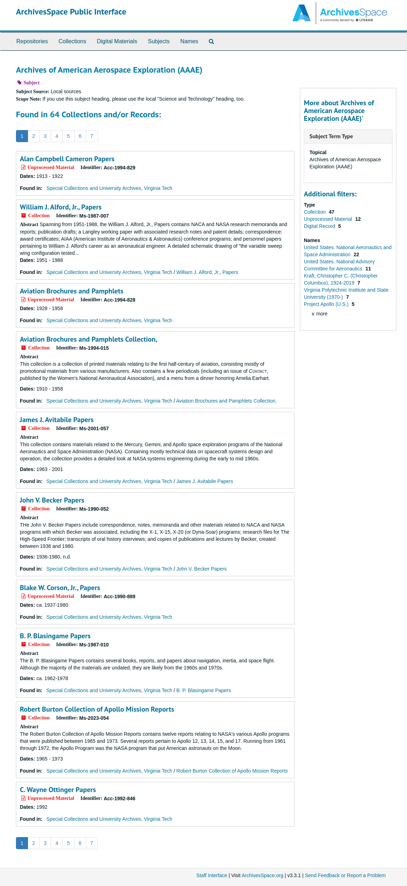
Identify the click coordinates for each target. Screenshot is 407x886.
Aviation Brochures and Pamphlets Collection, (88, 339)
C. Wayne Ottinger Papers (58, 789)
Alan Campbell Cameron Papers (67, 158)
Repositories (32, 41)
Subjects (158, 41)
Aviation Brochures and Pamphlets (71, 291)
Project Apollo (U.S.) (327, 304)
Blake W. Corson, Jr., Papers (60, 587)
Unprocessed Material (328, 219)
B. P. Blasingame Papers (55, 635)
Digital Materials (117, 41)
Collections (72, 41)
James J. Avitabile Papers (57, 419)
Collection (315, 212)
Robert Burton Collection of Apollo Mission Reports (97, 709)
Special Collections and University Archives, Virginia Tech (109, 188)
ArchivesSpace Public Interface (71, 11)
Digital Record (320, 226)
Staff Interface (211, 875)
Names (189, 41)
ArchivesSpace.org (262, 875)
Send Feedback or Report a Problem (345, 875)
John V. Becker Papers (52, 500)
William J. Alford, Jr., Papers (60, 207)
